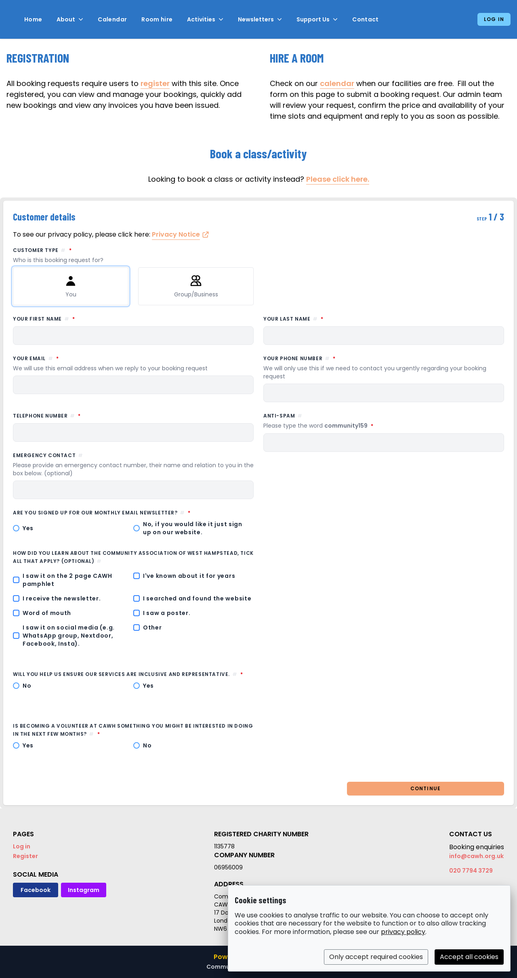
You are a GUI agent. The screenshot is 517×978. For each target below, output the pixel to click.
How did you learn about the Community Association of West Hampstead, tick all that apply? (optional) (133, 557)
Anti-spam (355, 421)
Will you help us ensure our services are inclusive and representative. (133, 674)
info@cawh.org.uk (476, 856)
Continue (425, 788)
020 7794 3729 (471, 871)
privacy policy (403, 931)
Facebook (35, 890)
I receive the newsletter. (62, 598)
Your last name (330, 318)
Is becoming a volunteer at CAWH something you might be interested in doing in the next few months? (133, 729)
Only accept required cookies (376, 956)
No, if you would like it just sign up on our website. (192, 528)
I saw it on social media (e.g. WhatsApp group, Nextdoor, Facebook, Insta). (69, 635)
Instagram (83, 890)
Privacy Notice (176, 234)
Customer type (258, 255)
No (27, 686)
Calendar (112, 19)
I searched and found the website (197, 598)
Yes (28, 528)
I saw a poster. (167, 613)
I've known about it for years (189, 576)
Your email (133, 363)
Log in (494, 19)
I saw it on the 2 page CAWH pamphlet (67, 580)
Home (33, 19)
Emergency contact (133, 464)
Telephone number (83, 415)
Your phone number (383, 367)
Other (152, 627)
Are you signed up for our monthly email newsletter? (133, 512)
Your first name (80, 318)
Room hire (156, 19)
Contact (365, 19)
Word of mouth (47, 613)
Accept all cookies (469, 956)
